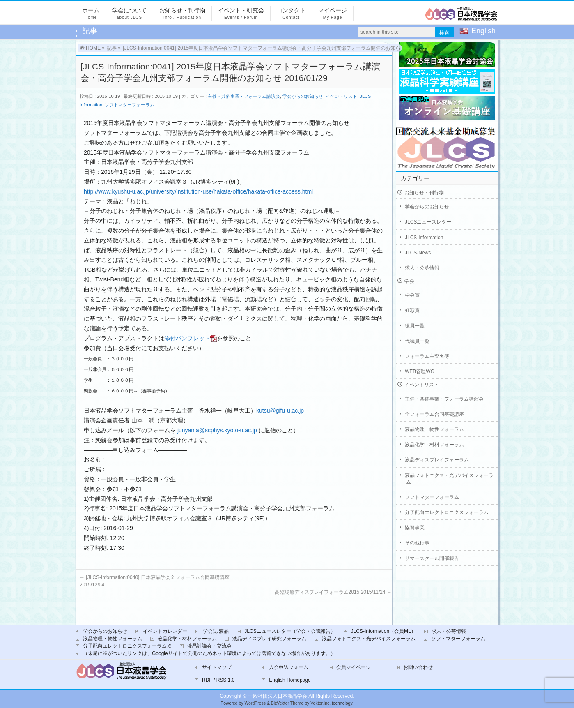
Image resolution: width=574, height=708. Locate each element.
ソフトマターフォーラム (129, 104)
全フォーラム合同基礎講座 (434, 414)
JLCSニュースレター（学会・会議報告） (289, 627)
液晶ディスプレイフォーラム (437, 460)
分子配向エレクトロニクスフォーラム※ (127, 642)
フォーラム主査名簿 (427, 356)
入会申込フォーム (288, 663)
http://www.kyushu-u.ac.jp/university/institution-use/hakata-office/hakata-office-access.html (198, 191)
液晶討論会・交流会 (209, 642)
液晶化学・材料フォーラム (434, 444)
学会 (409, 281)
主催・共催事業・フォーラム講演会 (244, 96)
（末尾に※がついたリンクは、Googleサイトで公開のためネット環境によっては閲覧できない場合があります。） (209, 649)
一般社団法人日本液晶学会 (277, 692)
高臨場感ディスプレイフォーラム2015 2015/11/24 (333, 588)
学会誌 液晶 (216, 627)
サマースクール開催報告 (432, 558)
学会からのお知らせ (302, 96)
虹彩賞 (412, 310)
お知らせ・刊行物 (424, 193)
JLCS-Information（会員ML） (383, 627)
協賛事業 (415, 527)
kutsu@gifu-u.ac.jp (280, 406)
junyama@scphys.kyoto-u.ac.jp (217, 426)
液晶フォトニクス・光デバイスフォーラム (449, 479)
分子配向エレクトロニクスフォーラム (447, 512)
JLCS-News (418, 253)
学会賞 (412, 295)
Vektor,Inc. (320, 699)
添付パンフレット (190, 338)
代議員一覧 (417, 341)
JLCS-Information (424, 237)
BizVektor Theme (287, 699)
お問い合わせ (418, 663)
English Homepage (289, 676)
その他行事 (417, 543)
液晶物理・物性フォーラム (434, 429)
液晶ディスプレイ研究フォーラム (269, 634)
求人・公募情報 (422, 268)
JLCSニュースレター (428, 222)
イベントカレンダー (165, 627)
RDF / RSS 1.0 (218, 676)
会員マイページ (353, 663)
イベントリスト (341, 96)
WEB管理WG (419, 371)
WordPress (255, 699)
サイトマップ (217, 663)
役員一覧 (415, 326)
